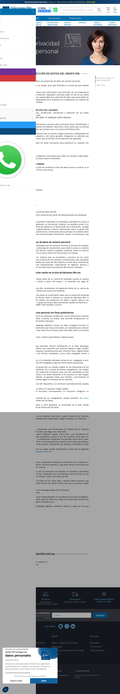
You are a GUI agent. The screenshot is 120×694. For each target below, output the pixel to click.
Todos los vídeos (97, 650)
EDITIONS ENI (83, 671)
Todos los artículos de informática (30, 642)
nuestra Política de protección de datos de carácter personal (32, 617)
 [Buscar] (99, 10)
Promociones (96, 646)
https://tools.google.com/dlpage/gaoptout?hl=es (30, 451)
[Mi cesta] (108, 10)
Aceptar (100, 615)
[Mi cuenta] (115, 10)
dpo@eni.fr (19, 120)
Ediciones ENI (18, 9)
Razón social (101, 85)
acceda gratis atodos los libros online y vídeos (45, 601)
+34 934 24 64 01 (13, 573)
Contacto (56, 654)
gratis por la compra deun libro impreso (16, 601)
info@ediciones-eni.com (19, 568)
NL (17, 685)
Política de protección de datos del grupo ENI (105, 79)
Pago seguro (57, 646)
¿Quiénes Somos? (23, 646)
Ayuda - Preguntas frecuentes (65, 642)
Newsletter (94, 642)
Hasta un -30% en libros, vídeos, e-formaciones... (60, 2)
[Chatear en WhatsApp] (55, 10)
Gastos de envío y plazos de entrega (67, 650)
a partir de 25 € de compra (75, 600)
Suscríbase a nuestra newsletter (31, 615)
